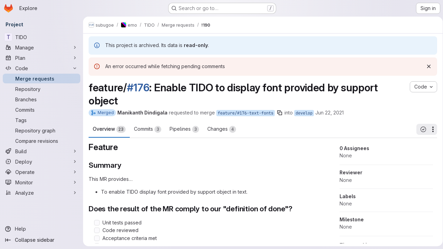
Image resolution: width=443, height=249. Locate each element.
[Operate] (41, 172)
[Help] (41, 229)
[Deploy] (41, 161)
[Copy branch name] (279, 113)
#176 (138, 87)
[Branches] (41, 99)
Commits (147, 129)
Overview (109, 129)
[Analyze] (41, 192)
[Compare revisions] (41, 141)
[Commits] (41, 109)
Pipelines (184, 129)
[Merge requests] (41, 78)
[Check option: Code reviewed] (97, 230)
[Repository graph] (41, 130)
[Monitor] (41, 182)
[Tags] (41, 120)
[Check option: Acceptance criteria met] (97, 238)
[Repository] (41, 89)
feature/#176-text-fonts (245, 113)
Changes (221, 129)
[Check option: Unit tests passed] (97, 222)
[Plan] (41, 58)
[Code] (41, 68)
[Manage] (41, 47)
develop (304, 113)
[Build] (41, 151)
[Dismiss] (426, 66)
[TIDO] (41, 37)
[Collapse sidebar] (41, 240)
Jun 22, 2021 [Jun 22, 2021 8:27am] (329, 113)
